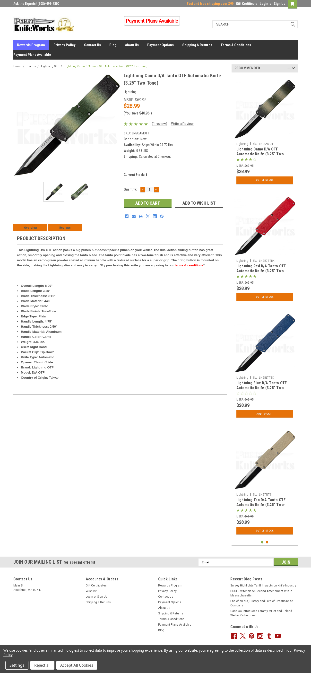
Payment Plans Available (32, 54)
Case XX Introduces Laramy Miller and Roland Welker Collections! (261, 613)
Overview (30, 227)
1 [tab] (262, 542)
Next (293, 69)
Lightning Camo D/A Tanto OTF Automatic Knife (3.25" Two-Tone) (105, 66)
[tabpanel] (264, 131)
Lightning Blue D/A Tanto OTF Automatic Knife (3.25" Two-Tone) (261, 388)
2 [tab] (267, 542)
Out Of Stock (265, 180)
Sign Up (279, 4)
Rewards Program (31, 45)
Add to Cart (264, 414)
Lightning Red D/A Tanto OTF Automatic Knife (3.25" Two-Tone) (261, 271)
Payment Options (160, 45)
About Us (132, 45)
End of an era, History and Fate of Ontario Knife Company (261, 603)
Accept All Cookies (76, 665)
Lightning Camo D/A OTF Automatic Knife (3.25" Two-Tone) (260, 154)
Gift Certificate (246, 4)
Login (264, 4)
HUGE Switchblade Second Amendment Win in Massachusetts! (261, 593)
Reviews (65, 227)
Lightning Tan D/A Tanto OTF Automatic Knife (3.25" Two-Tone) (261, 505)
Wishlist (91, 591)
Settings (16, 665)
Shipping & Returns (197, 45)
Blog (112, 45)
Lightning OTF (50, 66)
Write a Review (182, 124)
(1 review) (159, 124)
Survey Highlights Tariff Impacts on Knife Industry (263, 585)
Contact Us (92, 45)
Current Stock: (135, 175)
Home (17, 66)
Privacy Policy (64, 45)
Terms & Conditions (236, 45)
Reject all (42, 665)
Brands (31, 66)
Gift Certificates (96, 585)
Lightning (242, 144)
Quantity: (130, 189)
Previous (289, 69)
